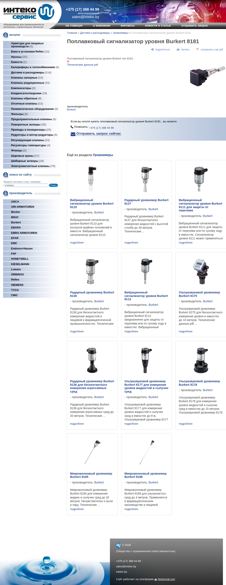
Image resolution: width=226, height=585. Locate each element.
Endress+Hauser (22, 248)
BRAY (15, 217)
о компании (101, 25)
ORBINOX (17, 274)
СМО (14, 295)
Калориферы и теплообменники (35, 67)
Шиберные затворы (27, 160)
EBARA (16, 227)
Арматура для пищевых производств (27, 45)
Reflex (15, 279)
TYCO (15, 290)
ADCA (15, 201)
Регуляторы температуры (30, 145)
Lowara (16, 269)
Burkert (16, 222)
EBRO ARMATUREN (24, 232)
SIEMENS (17, 284)
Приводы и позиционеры (31, 129)
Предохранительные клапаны (33, 119)
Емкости (19, 62)
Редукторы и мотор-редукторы (34, 134)
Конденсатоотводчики (29, 93)
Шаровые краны (25, 155)
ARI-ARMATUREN (22, 206)
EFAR (14, 238)
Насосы (19, 56)
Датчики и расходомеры (31, 72)
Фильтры (19, 114)
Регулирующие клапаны (30, 140)
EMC (14, 243)
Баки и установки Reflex (30, 51)
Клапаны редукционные (30, 82)
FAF (13, 253)
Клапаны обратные (26, 98)
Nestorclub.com (166, 579)
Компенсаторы (23, 88)
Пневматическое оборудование (34, 108)
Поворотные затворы (28, 124)
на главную (74, 25)
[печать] (183, 49)
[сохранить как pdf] (209, 49)
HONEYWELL (20, 258)
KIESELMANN (20, 264)
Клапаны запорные (27, 77)
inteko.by (121, 571)
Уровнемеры (120, 32)
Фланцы (19, 150)
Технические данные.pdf (82, 64)
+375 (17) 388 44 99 (82, 9)
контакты (127, 25)
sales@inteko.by (126, 566)
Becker (15, 211)
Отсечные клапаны (27, 103)
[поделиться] (160, 49)
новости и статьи (158, 25)
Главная (72, 32)
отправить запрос (194, 25)
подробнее (77, 242)
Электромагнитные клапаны (33, 166)
